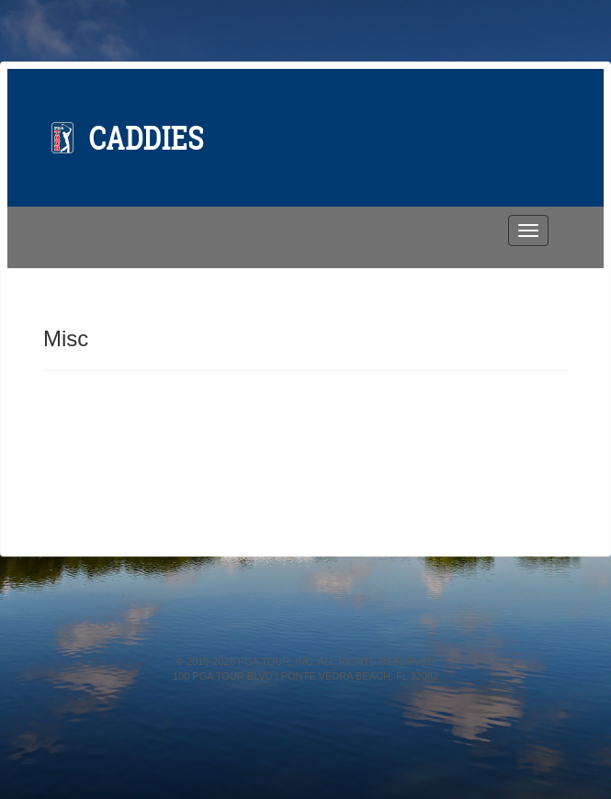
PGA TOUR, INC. (277, 661)
